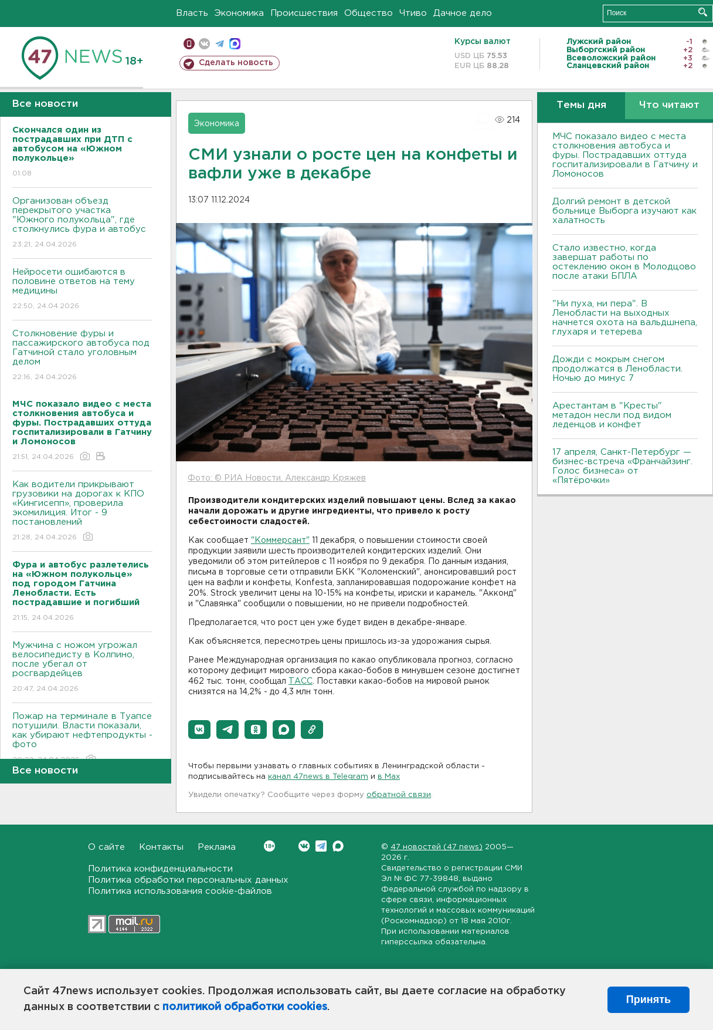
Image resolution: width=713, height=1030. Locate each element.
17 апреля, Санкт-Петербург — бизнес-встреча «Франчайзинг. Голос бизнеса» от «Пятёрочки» (622, 466)
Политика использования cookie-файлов (180, 891)
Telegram (321, 846)
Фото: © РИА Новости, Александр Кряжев (277, 478)
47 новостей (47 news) (437, 847)
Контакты (161, 847)
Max (338, 846)
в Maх (389, 777)
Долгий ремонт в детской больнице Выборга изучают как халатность (624, 211)
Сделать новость (236, 62)
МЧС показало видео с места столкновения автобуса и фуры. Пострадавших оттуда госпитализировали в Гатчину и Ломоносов (625, 155)
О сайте (106, 847)
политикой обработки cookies (244, 1007)
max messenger (234, 43)
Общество (368, 13)
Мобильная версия (189, 43)
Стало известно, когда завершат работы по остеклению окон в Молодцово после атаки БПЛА (624, 262)
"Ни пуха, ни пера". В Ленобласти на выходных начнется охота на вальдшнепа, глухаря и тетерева (624, 318)
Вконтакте (269, 846)
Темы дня (581, 105)
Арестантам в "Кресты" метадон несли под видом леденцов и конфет (611, 415)
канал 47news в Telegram (318, 777)
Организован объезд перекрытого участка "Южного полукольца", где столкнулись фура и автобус (82, 223)
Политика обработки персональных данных (188, 880)
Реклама (217, 847)
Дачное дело (462, 13)
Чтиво (413, 13)
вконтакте (204, 43)
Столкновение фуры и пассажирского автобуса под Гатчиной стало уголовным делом (82, 356)
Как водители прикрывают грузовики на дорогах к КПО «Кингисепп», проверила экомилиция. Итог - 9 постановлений (82, 511)
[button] (199, 729)
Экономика (239, 13)
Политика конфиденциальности (160, 869)
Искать (702, 12)
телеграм (219, 43)
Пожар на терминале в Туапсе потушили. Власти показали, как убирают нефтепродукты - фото (82, 738)
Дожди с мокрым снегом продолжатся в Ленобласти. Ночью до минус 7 (617, 369)
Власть (192, 13)
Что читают (669, 105)
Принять (648, 999)
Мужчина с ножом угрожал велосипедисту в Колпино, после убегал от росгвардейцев (82, 667)
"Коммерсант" (280, 540)
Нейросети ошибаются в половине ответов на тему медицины (82, 289)
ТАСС (300, 681)
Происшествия (304, 13)
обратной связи (398, 795)
